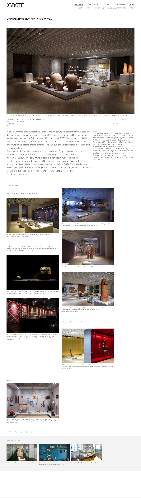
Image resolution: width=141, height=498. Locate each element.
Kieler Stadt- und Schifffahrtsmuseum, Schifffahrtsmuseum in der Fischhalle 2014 (51, 463)
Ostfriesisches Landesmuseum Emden (18, 463)
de (130, 4)
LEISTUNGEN (94, 4)
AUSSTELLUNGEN (83, 8)
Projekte (79, 4)
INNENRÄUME (99, 8)
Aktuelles (120, 4)
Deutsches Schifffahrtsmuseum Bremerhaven (85, 463)
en (133, 4)
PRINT (132, 8)
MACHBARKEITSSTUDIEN (117, 8)
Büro (107, 4)
